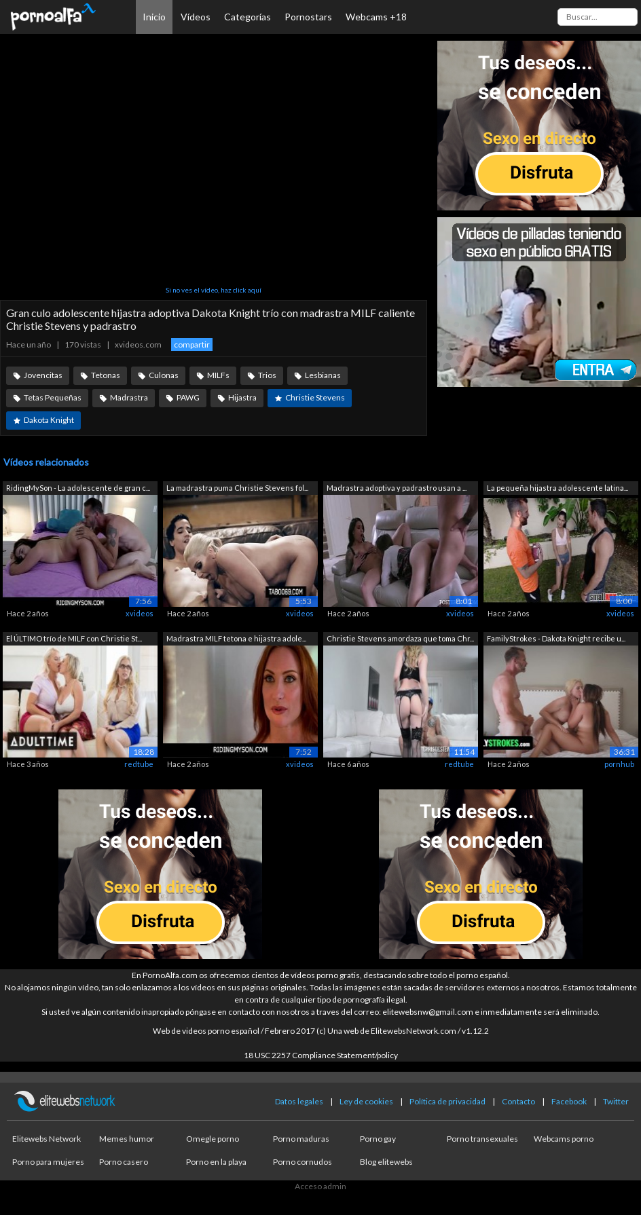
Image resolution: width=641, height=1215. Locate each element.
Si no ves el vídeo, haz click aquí (213, 290)
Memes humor (126, 1139)
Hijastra (242, 397)
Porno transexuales (482, 1139)
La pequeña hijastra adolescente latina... (557, 487)
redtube (138, 764)
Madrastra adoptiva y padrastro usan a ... (396, 487)
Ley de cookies (366, 1101)
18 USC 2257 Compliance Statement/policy (321, 1055)
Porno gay (378, 1139)
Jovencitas (43, 375)
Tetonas (105, 375)
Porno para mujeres (48, 1162)
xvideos (139, 613)
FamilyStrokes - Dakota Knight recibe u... (556, 638)
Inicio (154, 16)
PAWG (188, 397)
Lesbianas (323, 375)
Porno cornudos (302, 1162)
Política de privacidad (447, 1101)
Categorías (247, 16)
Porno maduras (301, 1139)
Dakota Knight (49, 420)
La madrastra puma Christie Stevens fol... (237, 487)
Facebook (569, 1101)
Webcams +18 (376, 16)
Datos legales (299, 1101)
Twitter (616, 1101)
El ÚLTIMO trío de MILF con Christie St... (74, 638)
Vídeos (195, 16)
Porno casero (123, 1162)
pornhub (619, 764)
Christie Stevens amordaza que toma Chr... (400, 638)
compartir (192, 344)
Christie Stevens (315, 397)
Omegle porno (212, 1139)
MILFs (218, 375)
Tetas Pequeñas (52, 397)
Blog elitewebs (386, 1162)
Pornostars (308, 16)
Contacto (518, 1101)
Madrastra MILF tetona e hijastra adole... (236, 638)
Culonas (164, 375)
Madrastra (129, 397)
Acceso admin (320, 1186)
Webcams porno (563, 1139)
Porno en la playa (216, 1162)
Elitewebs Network (46, 1139)
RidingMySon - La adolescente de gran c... (78, 487)
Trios (267, 375)
